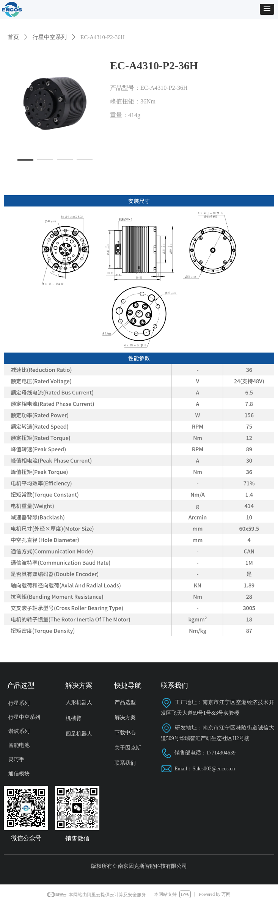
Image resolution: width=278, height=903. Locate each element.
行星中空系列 (50, 37)
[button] (267, 9)
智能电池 (19, 745)
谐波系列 (19, 731)
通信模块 (19, 773)
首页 (13, 37)
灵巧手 (16, 759)
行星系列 (19, 703)
